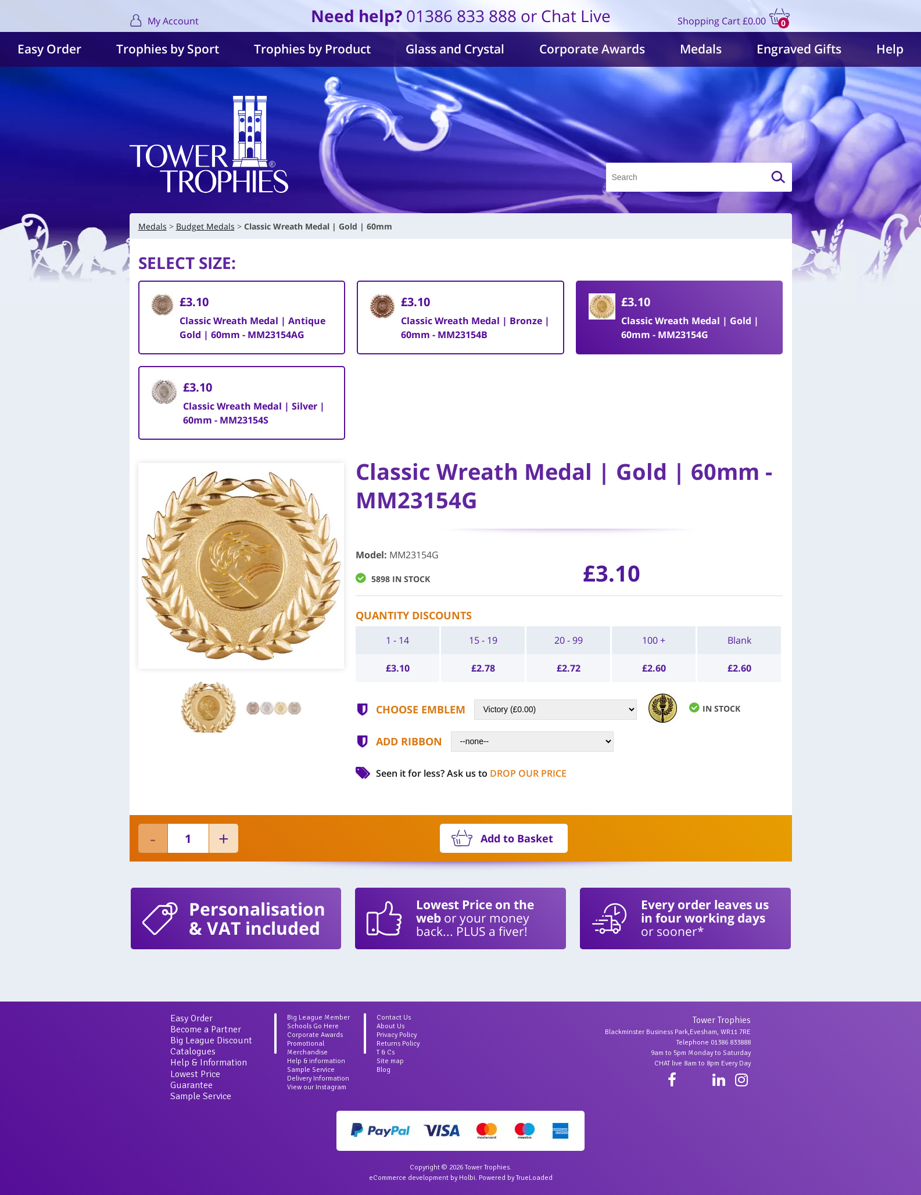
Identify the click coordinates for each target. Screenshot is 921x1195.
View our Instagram (316, 1087)
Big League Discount (211, 1040)
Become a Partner (205, 1029)
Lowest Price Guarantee (195, 1079)
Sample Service (200, 1096)
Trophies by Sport (167, 49)
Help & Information (208, 1062)
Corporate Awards (592, 49)
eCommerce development (409, 1178)
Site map (390, 1061)
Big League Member (318, 1017)
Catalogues (193, 1051)
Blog (383, 1069)
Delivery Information (318, 1078)
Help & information (316, 1061)
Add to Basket (517, 838)
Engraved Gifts (799, 49)
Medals (701, 49)
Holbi (467, 1178)
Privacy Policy (397, 1035)
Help (890, 49)
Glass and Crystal (455, 49)
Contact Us (394, 1017)
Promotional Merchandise (307, 1048)
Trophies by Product (312, 49)
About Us (390, 1026)
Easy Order (49, 49)
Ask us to (507, 773)
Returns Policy (398, 1043)
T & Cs (386, 1052)
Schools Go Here (313, 1026)
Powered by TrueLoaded (516, 1178)
